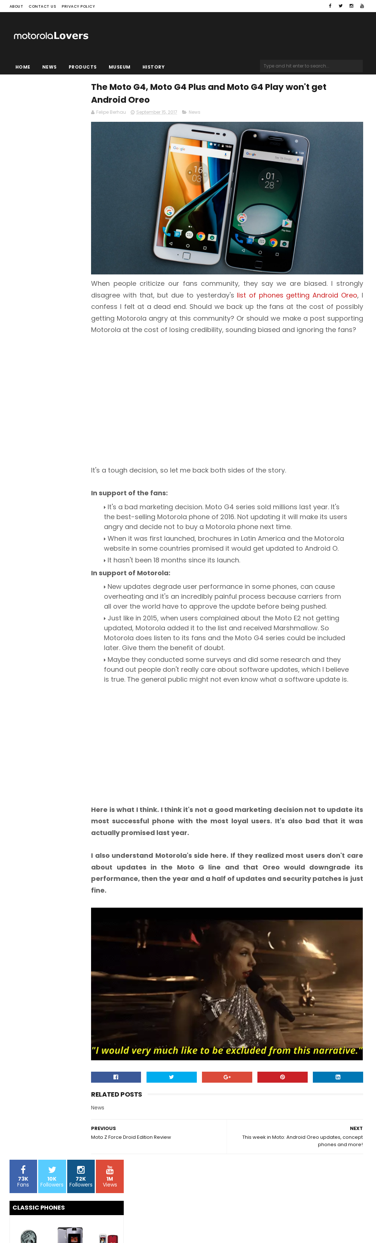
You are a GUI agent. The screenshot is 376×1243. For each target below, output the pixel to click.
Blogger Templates (103, 1223)
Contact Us (42, 6)
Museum (120, 67)
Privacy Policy (78, 6)
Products (83, 67)
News (49, 67)
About (17, 6)
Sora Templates (55, 1223)
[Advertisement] (196, 389)
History (153, 67)
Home (22, 67)
